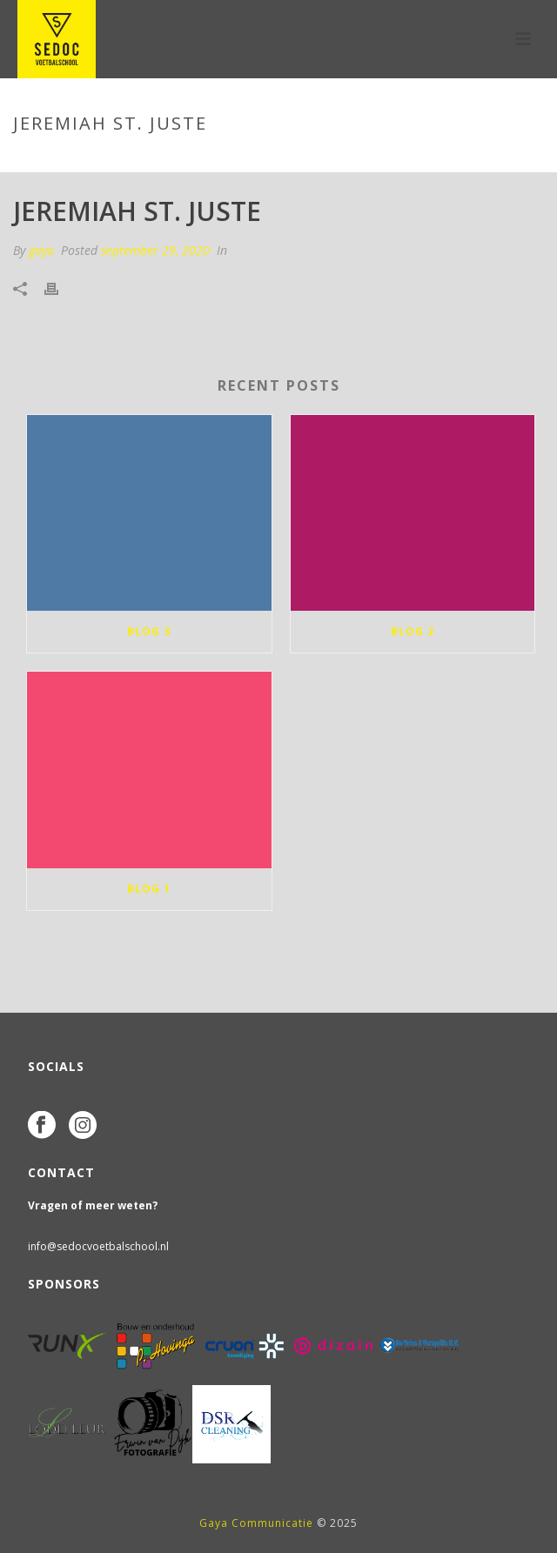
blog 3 (149, 631)
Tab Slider (242, 160)
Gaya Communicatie (256, 1523)
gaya (41, 250)
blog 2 (412, 631)
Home (185, 160)
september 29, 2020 (155, 250)
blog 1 (149, 888)
